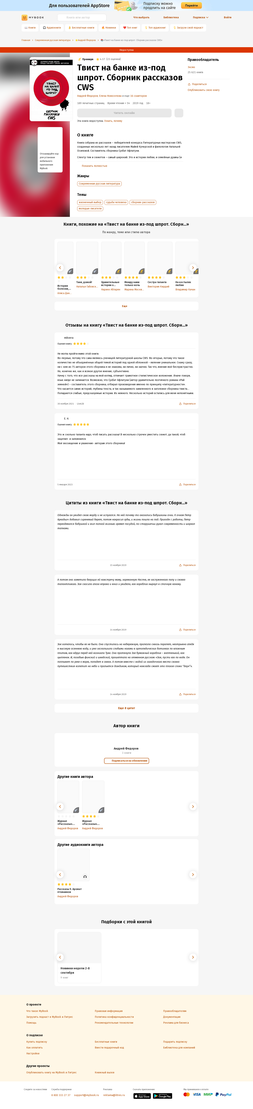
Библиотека (171, 17)
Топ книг (132, 27)
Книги (31, 27)
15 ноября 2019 (118, 565)
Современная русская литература (99, 183)
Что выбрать (141, 17)
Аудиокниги (54, 27)
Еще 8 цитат (126, 708)
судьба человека (116, 202)
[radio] (58, 277)
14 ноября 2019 (118, 629)
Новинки (110, 27)
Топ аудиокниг (157, 27)
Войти (227, 17)
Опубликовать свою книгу (204, 90)
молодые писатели (90, 208)
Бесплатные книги (83, 27)
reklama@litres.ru (114, 1095)
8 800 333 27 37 (60, 1095)
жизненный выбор (90, 202)
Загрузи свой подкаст (190, 27)
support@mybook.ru (86, 1095)
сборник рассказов (143, 202)
